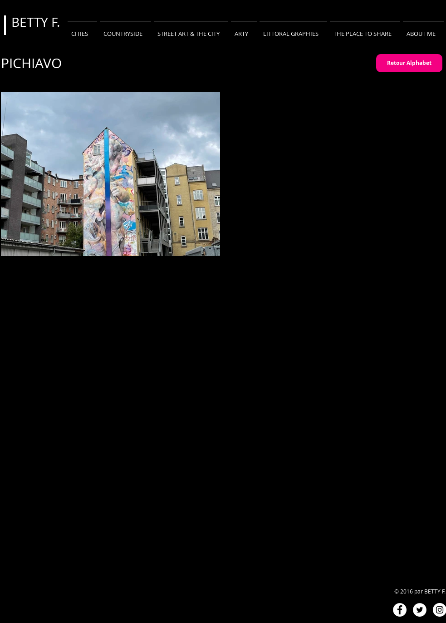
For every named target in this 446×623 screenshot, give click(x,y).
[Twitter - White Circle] (419, 610)
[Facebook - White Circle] (400, 610)
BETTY (31, 22)
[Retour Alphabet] (409, 63)
